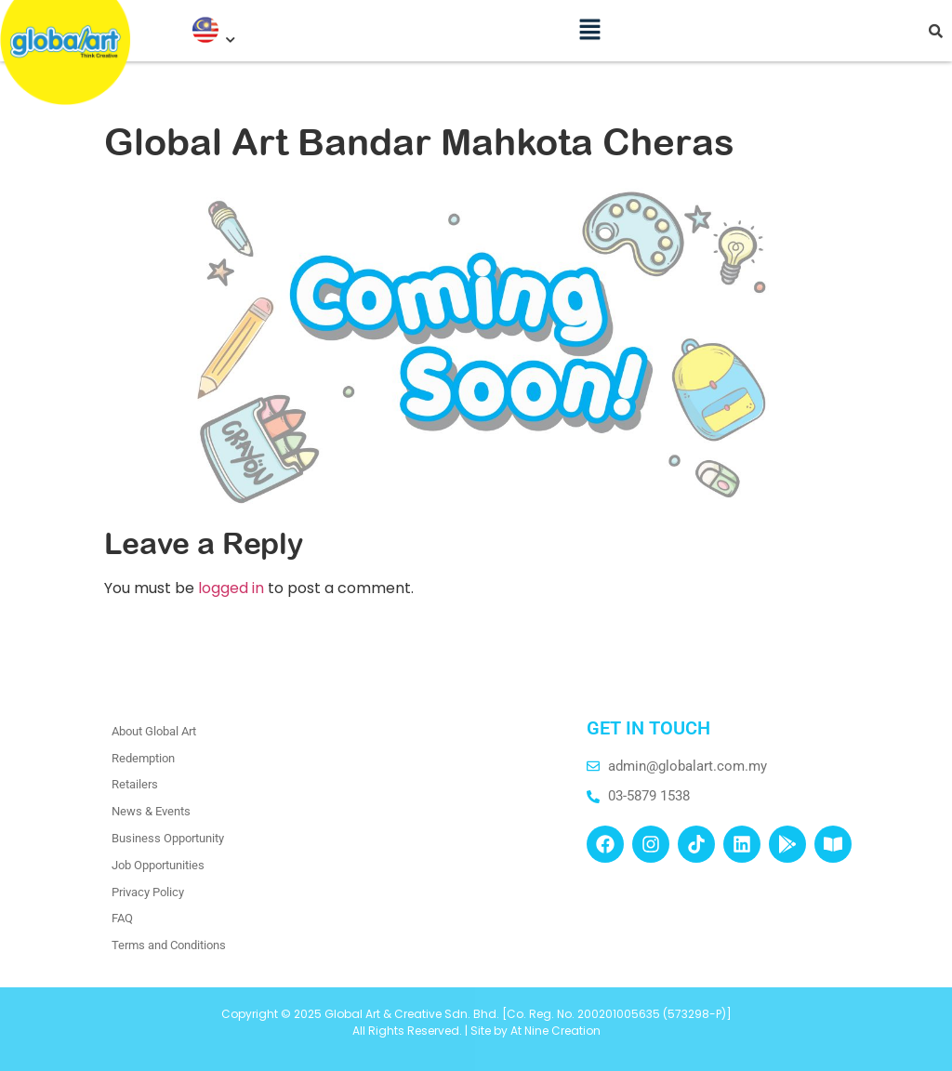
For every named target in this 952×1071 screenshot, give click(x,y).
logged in (231, 588)
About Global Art (154, 731)
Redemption (143, 758)
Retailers (135, 784)
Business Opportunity (168, 838)
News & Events (151, 811)
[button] (590, 23)
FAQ (122, 918)
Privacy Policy (148, 892)
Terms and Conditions (169, 945)
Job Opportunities (158, 865)
